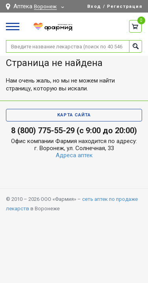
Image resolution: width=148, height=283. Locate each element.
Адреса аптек (74, 155)
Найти (136, 46)
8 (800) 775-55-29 (43, 130)
